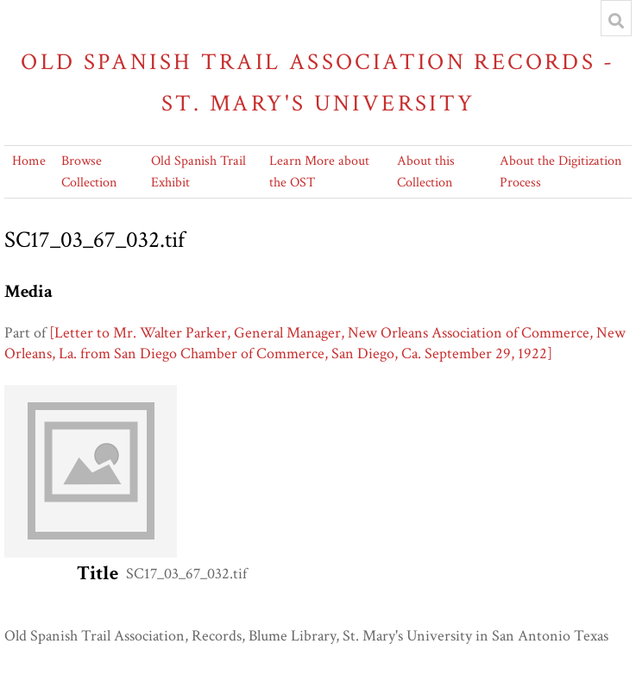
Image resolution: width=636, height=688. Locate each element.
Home (29, 161)
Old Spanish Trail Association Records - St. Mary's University (318, 82)
